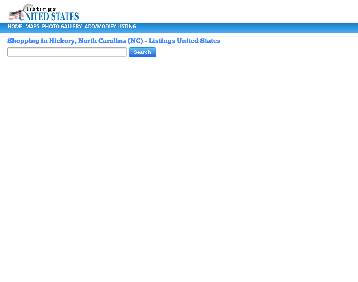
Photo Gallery (62, 26)
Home (14, 26)
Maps (32, 26)
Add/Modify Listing (110, 26)
